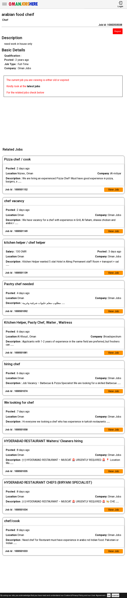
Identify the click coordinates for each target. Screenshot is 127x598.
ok (109, 595)
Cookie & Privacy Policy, (74, 596)
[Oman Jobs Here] (23, 5)
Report (117, 31)
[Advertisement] (64, 120)
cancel (115, 595)
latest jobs (33, 86)
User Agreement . (98, 596)
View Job (113, 189)
